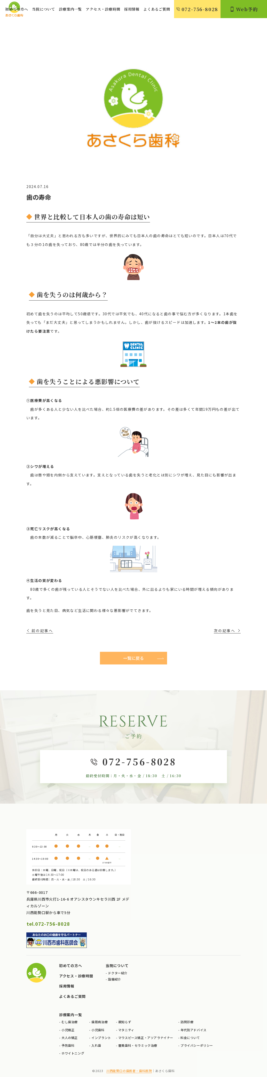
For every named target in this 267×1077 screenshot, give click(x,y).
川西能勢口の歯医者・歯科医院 (129, 1070)
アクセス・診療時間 (103, 9)
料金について (190, 1037)
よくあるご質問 (156, 9)
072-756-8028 (197, 9)
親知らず (124, 1022)
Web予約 (244, 9)
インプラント (101, 1037)
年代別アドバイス (193, 1030)
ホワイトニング (72, 1053)
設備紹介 (114, 979)
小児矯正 (67, 1030)
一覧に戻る (133, 658)
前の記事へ (42, 630)
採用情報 (131, 9)
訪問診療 (186, 1022)
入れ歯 (96, 1045)
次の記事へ (224, 630)
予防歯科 (67, 1045)
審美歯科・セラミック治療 (137, 1045)
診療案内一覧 (70, 9)
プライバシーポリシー (196, 1045)
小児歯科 (97, 1030)
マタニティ (126, 1030)
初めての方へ (16, 9)
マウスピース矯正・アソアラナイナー (145, 1037)
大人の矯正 (69, 1037)
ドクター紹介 (118, 973)
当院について (43, 9)
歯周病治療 (99, 1022)
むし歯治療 (69, 1022)
